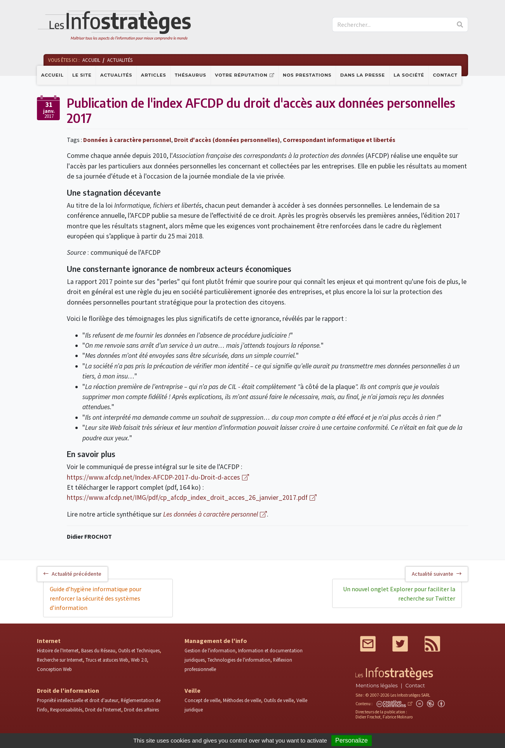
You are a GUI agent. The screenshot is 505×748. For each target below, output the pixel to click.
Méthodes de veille (242, 700)
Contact (445, 75)
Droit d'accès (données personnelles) (227, 140)
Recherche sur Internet (60, 660)
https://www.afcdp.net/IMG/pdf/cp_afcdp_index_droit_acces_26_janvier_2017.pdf (187, 497)
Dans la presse (362, 75)
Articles (153, 75)
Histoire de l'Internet (57, 650)
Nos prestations (307, 75)
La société (409, 75)
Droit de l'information (68, 690)
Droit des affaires (141, 709)
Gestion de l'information (210, 650)
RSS (432, 644)
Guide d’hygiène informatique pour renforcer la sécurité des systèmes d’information (95, 598)
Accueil (52, 75)
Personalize (351, 740)
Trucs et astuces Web (106, 660)
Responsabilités (66, 709)
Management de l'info (216, 641)
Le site (82, 75)
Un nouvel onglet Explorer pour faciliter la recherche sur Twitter (399, 593)
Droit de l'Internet (103, 709)
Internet (49, 641)
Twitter (400, 644)
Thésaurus (190, 75)
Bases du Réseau (98, 650)
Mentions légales (376, 685)
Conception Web (54, 669)
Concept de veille (202, 700)
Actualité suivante (436, 573)
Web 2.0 (139, 660)
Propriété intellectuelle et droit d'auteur (77, 700)
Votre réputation (241, 75)
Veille (192, 690)
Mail (368, 644)
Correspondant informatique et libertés (339, 140)
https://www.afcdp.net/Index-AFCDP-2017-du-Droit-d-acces (153, 477)
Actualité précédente (72, 573)
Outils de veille (279, 700)
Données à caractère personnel (127, 140)
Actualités (116, 75)
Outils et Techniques (139, 650)
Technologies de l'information (238, 660)
